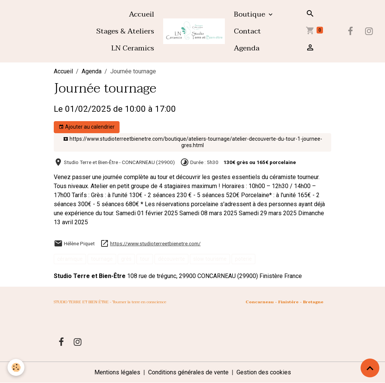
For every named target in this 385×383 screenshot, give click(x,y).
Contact (247, 31)
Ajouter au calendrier (87, 127)
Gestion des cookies (263, 372)
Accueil (141, 14)
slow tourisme (210, 259)
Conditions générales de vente (188, 372)
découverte (171, 259)
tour (145, 259)
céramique (70, 259)
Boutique (250, 14)
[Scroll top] (370, 368)
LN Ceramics (132, 48)
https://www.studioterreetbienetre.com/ (155, 243)
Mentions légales (117, 372)
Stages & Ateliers (125, 31)
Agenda (246, 48)
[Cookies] (16, 367)
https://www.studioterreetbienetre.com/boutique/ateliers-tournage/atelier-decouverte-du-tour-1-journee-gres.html (192, 142)
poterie (243, 259)
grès (126, 259)
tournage (102, 259)
